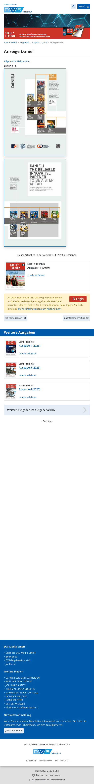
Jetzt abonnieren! (13, 730)
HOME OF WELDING (16, 696)
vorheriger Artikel (15, 317)
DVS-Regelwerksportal (18, 660)
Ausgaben (24, 42)
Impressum (45, 760)
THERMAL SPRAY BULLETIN (20, 688)
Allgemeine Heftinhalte (17, 61)
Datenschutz (62, 760)
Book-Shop (11, 656)
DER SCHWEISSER (15, 703)
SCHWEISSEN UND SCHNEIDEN (23, 677)
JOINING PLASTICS (16, 685)
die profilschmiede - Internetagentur (48, 779)
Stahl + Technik (10, 42)
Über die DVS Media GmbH (21, 652)
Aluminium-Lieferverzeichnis (22, 707)
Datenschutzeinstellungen (48, 775)
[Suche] (73, 6)
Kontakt (31, 760)
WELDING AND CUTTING (19, 681)
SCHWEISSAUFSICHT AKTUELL (22, 692)
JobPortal (11, 664)
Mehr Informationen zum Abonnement (39, 308)
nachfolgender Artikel (76, 317)
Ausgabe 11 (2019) (39, 42)
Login (78, 299)
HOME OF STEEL (14, 700)
